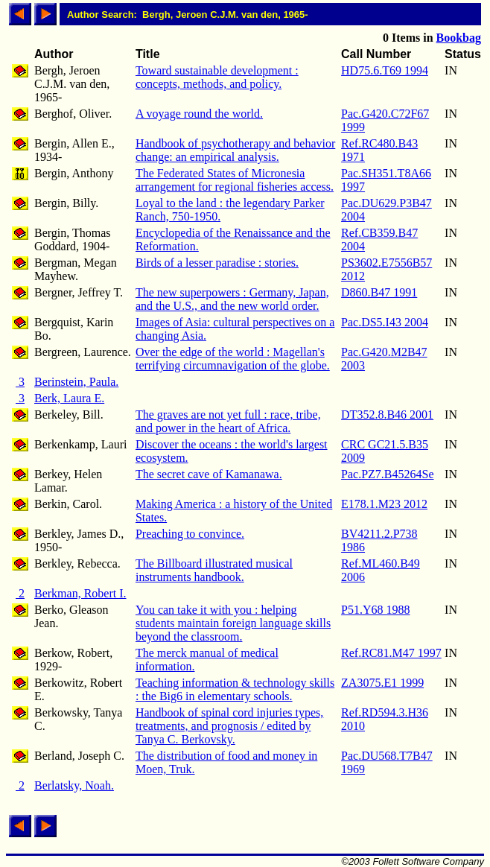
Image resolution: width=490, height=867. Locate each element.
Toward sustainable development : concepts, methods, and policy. (217, 77)
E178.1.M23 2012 (384, 504)
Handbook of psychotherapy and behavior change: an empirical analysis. (235, 150)
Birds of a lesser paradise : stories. (217, 262)
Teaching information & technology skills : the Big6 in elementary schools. (235, 689)
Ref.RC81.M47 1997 (391, 653)
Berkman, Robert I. (80, 593)
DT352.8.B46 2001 (387, 414)
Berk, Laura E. (69, 398)
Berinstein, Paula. (76, 381)
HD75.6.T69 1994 (384, 70)
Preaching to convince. (190, 533)
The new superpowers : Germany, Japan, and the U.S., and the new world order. (232, 299)
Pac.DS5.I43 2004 (384, 322)
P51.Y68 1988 (375, 609)
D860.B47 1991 (379, 292)
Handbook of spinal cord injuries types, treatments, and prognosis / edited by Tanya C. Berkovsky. (229, 726)
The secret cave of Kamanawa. (209, 474)
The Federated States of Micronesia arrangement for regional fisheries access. (235, 180)
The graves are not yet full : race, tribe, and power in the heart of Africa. (228, 421)
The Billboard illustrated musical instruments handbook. (214, 570)
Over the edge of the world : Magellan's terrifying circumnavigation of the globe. (233, 359)
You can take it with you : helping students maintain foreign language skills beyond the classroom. (233, 623)
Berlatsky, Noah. (74, 785)
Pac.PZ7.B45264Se (387, 474)
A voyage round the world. (199, 113)
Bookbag (458, 37)
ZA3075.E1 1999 (382, 682)
